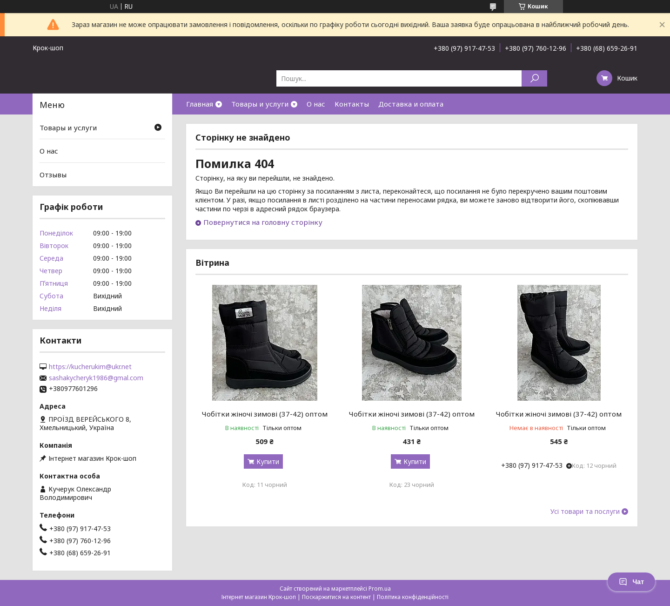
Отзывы (53, 174)
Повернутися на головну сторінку (262, 222)
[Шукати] (534, 78)
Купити (267, 461)
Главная (199, 103)
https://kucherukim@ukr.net (90, 367)
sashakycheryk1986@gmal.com (96, 378)
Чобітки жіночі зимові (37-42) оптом (265, 413)
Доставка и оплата (410, 103)
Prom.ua (379, 589)
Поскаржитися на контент (336, 597)
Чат (631, 582)
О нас (316, 103)
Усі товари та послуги (585, 511)
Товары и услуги (259, 103)
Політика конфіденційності (413, 597)
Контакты (352, 103)
